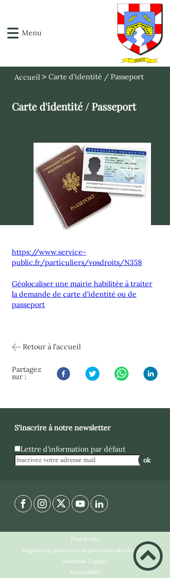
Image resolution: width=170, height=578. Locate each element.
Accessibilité (85, 571)
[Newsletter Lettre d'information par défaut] (17, 449)
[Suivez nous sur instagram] (42, 503)
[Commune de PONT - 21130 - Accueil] (98, 33)
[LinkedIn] (150, 373)
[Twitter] (92, 373)
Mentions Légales (85, 561)
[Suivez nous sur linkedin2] (99, 503)
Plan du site (85, 538)
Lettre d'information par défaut (73, 448)
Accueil (27, 77)
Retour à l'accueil (52, 346)
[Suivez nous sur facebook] (23, 503)
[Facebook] (63, 374)
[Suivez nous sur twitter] (61, 503)
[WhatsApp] (121, 373)
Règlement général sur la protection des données (85, 550)
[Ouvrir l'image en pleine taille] (92, 187)
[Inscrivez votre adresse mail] (81, 460)
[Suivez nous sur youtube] (80, 503)
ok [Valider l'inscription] (147, 460)
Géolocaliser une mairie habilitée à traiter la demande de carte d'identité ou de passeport (82, 294)
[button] (13, 33)
